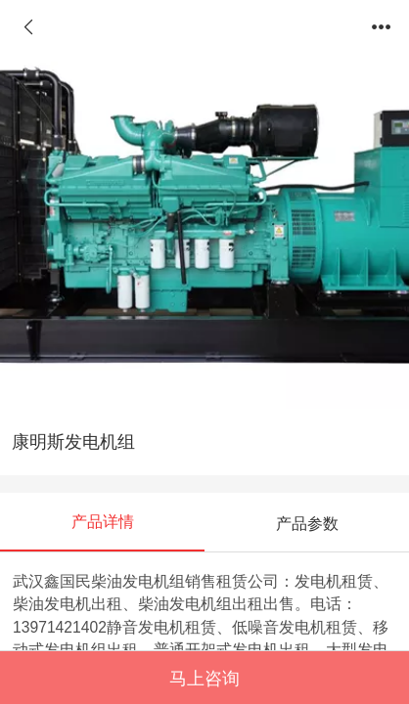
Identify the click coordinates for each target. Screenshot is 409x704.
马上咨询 (204, 678)
